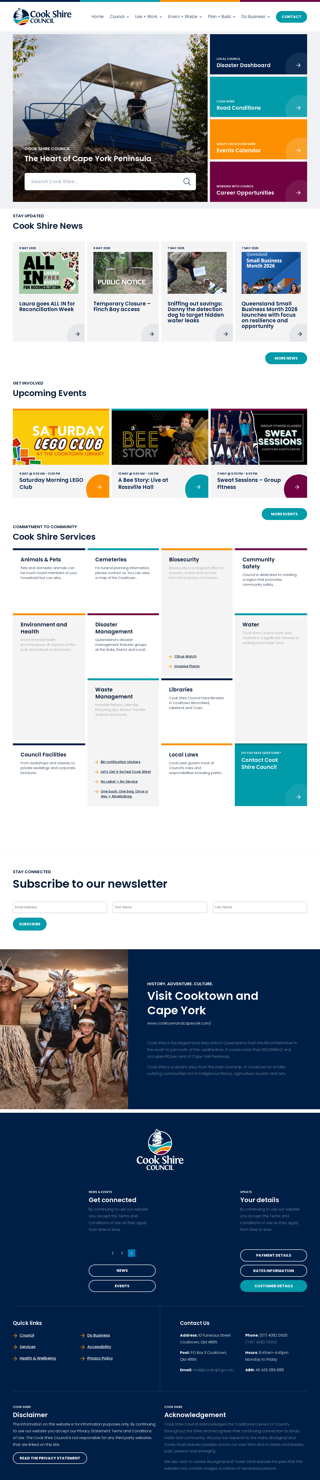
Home (98, 16)
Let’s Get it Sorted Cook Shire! (126, 771)
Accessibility (99, 1346)
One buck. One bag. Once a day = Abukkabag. (124, 794)
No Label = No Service (119, 781)
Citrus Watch (185, 656)
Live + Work (146, 16)
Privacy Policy (100, 1358)
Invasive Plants (187, 666)
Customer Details (273, 1286)
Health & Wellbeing (38, 1358)
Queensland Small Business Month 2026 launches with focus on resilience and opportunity (270, 315)
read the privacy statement (50, 1458)
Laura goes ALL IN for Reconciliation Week (47, 306)
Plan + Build (219, 16)
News (122, 1270)
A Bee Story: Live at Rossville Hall (143, 483)
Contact (292, 16)
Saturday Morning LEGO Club (51, 483)
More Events (284, 514)
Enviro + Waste (182, 16)
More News (286, 358)
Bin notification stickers (120, 762)
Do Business (253, 16)
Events (122, 1286)
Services (28, 1346)
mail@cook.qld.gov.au (213, 1370)
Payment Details (273, 1255)
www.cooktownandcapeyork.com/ (179, 1023)
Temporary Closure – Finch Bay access (122, 306)
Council (117, 16)
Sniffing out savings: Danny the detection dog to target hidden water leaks (196, 312)
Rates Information (273, 1270)
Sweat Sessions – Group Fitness (249, 483)
